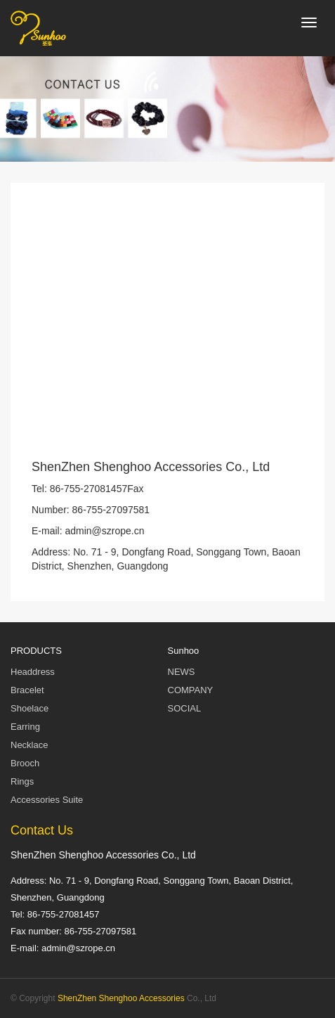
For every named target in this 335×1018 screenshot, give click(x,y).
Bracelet (27, 690)
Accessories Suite (47, 799)
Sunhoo (183, 650)
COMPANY (191, 690)
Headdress (33, 671)
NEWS (181, 671)
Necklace (29, 745)
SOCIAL (185, 708)
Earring (25, 726)
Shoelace (29, 708)
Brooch (25, 763)
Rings (22, 781)
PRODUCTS (36, 650)
